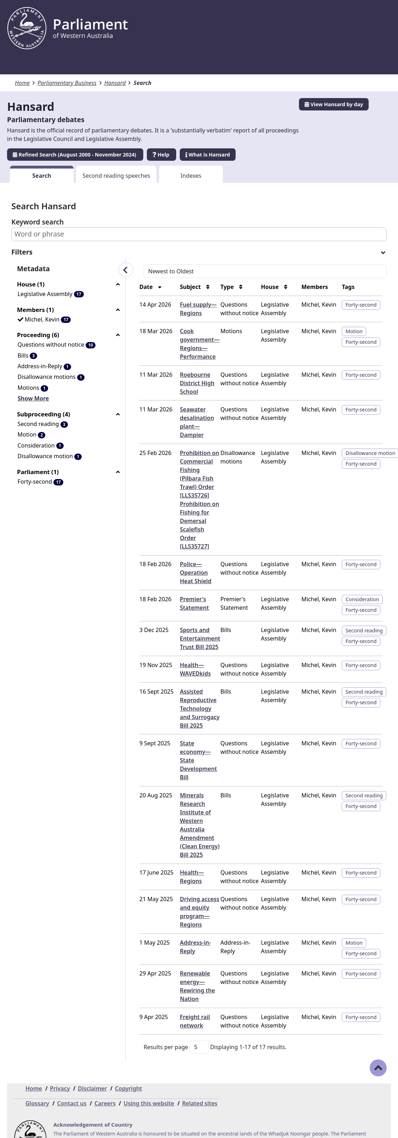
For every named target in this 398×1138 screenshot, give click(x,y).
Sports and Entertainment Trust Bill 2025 (183, 621)
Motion (350, 331)
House (260, 287)
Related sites (200, 1078)
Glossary (37, 1078)
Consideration (359, 582)
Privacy (60, 1063)
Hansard (115, 83)
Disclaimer (92, 1063)
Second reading (360, 613)
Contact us (71, 1078)
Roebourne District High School (180, 383)
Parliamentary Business (67, 83)
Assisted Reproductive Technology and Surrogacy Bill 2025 (185, 691)
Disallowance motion (367, 444)
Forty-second (357, 304)
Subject (174, 287)
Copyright (128, 1063)
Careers (105, 1078)
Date (126, 287)
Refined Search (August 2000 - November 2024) (75, 154)
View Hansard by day (334, 104)
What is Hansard (207, 154)
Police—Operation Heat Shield (184, 555)
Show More (33, 398)
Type (214, 287)
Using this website (148, 1078)
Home (22, 83)
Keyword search (37, 222)
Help (161, 154)
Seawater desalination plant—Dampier (185, 417)
